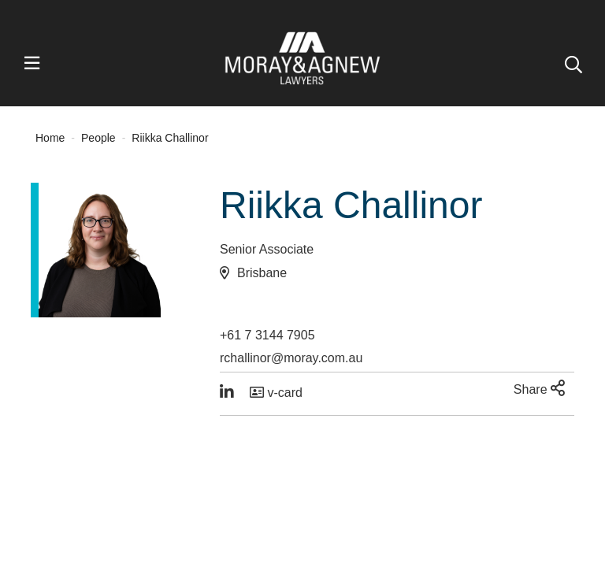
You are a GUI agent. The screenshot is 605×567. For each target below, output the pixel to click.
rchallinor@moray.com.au (291, 358)
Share (539, 388)
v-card (276, 392)
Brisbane (262, 273)
